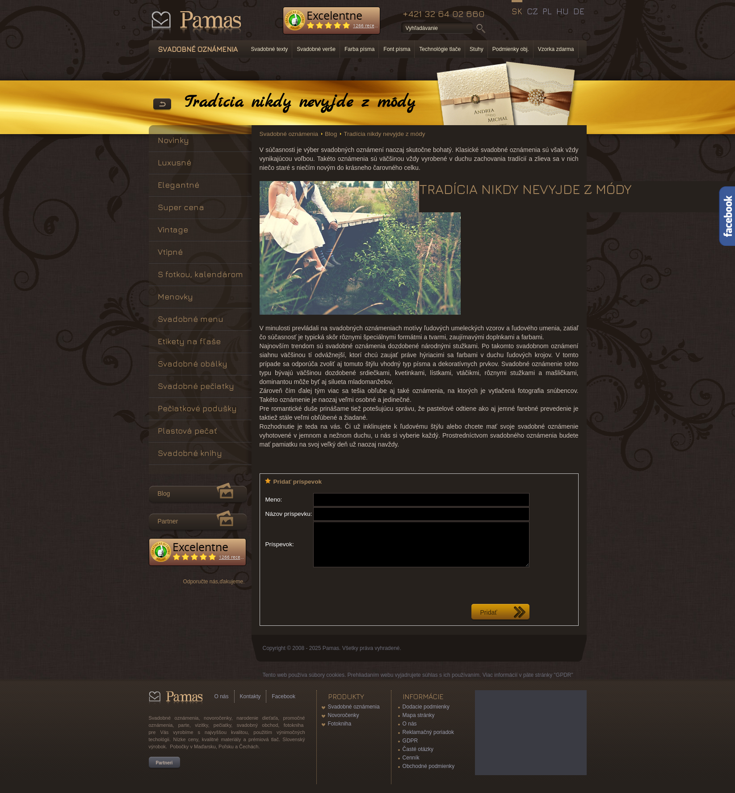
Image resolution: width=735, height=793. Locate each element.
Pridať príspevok (297, 481)
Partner (168, 521)
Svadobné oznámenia (289, 134)
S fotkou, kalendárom (200, 274)
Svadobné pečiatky (196, 386)
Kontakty (250, 696)
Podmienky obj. (510, 49)
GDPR (410, 741)
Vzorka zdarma (556, 49)
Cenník (411, 758)
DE (578, 11)
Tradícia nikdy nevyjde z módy (384, 134)
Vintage (173, 229)
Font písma (396, 49)
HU (562, 11)
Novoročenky (343, 715)
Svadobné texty (269, 49)
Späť (162, 104)
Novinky (173, 140)
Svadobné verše (316, 49)
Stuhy (476, 49)
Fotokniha (340, 724)
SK (517, 11)
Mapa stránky (419, 715)
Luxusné (174, 162)
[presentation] (381, 585)
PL (547, 11)
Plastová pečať (187, 430)
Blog (331, 134)
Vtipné (170, 252)
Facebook (283, 696)
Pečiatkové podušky (197, 408)
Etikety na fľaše (189, 341)
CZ (532, 11)
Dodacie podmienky (426, 707)
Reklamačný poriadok (428, 732)
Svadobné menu (190, 319)
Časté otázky (418, 749)
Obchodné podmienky (429, 766)
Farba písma (359, 49)
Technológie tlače (440, 49)
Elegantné (178, 185)
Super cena (181, 207)
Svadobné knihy (190, 453)
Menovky (175, 296)
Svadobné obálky (192, 363)
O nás (221, 696)
